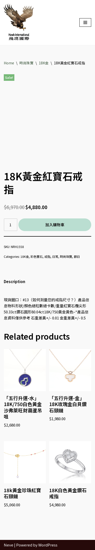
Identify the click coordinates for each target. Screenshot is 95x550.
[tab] (14, 282)
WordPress (47, 544)
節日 (77, 256)
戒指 (47, 256)
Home (9, 62)
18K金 (44, 62)
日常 (55, 256)
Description (14, 281)
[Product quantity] (10, 224)
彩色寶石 (36, 256)
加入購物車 (54, 224)
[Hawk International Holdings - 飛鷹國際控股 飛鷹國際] (19, 22)
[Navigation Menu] (85, 22)
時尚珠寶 (26, 62)
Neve (8, 544)
